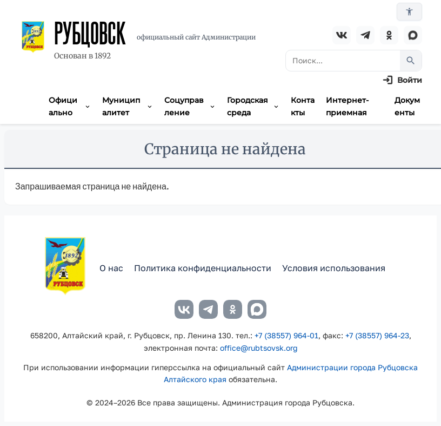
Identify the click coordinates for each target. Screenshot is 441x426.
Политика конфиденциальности (202, 268)
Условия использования (333, 268)
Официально (70, 106)
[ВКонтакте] (341, 35)
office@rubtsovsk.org (259, 347)
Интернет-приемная (347, 106)
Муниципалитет (127, 106)
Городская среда (253, 106)
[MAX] (413, 35)
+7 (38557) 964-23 (377, 335)
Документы (407, 106)
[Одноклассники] (389, 35)
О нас (111, 268)
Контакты (303, 106)
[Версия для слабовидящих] (409, 12)
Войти (409, 80)
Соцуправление (190, 106)
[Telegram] (365, 35)
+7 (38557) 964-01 (286, 335)
